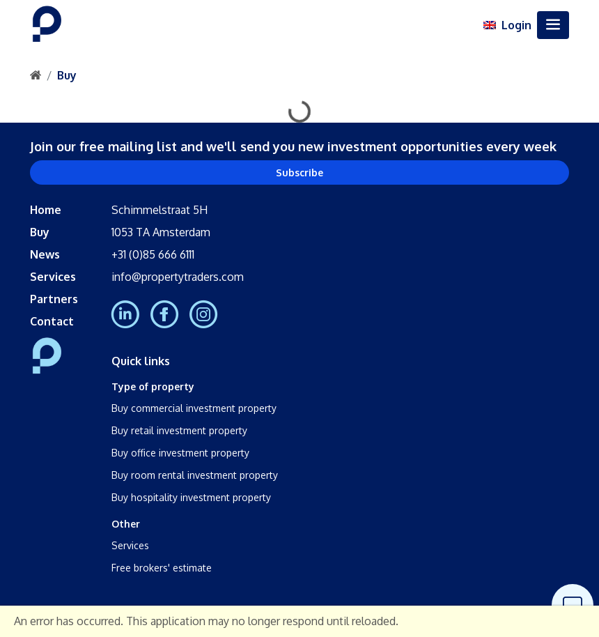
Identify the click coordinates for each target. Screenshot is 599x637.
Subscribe (299, 172)
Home (45, 210)
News (45, 254)
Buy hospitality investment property (191, 497)
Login (516, 25)
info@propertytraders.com (177, 277)
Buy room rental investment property (194, 475)
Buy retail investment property (179, 430)
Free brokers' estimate (161, 568)
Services (53, 277)
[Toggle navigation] (553, 25)
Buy (67, 75)
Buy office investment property (180, 453)
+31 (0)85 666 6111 (152, 254)
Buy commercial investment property (194, 408)
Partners (54, 299)
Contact (52, 321)
